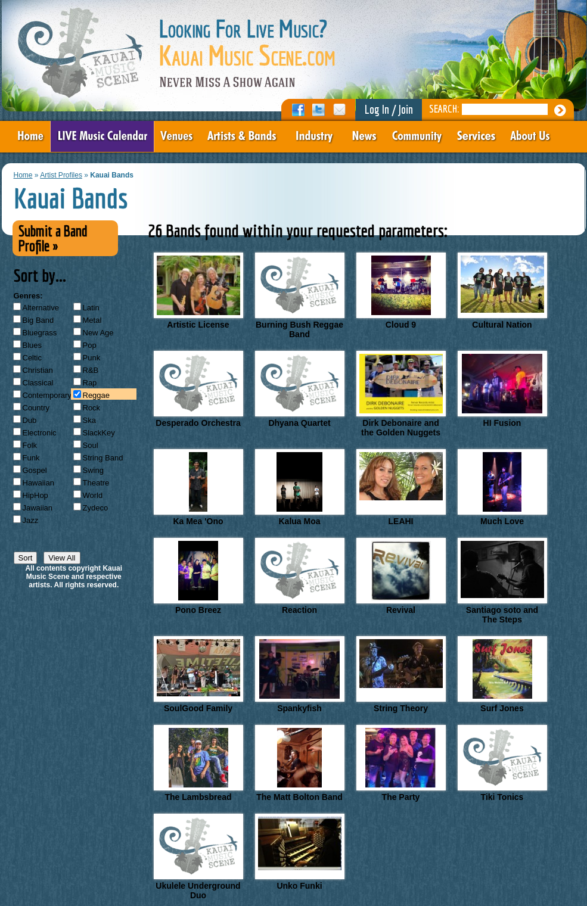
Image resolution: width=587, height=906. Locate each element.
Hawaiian (38, 482)
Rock (92, 407)
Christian (38, 370)
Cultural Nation (502, 291)
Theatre (96, 482)
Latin (91, 307)
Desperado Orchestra (198, 389)
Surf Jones (502, 674)
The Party (401, 763)
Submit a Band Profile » (53, 238)
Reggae (96, 395)
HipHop (35, 495)
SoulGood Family (198, 674)
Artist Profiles (61, 175)
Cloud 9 (401, 291)
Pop (90, 345)
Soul (90, 445)
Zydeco (95, 507)
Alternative (41, 307)
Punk (92, 357)
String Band (103, 457)
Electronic (40, 432)
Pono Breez (198, 576)
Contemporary (47, 395)
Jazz (31, 520)
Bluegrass (40, 332)
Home (23, 175)
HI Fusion (502, 389)
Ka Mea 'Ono (198, 487)
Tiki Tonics (502, 763)
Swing (93, 470)
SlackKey (99, 432)
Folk (30, 445)
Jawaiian (38, 507)
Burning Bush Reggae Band (299, 296)
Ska (89, 420)
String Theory (401, 674)
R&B (91, 370)
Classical (38, 382)
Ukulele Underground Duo (198, 857)
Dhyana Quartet (299, 389)
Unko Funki (299, 852)
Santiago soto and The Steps (502, 581)
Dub (30, 420)
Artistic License (198, 291)
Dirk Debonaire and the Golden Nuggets (401, 394)
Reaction (299, 576)
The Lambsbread (198, 763)
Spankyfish (299, 674)
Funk (31, 457)
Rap (90, 382)
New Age (98, 332)
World (93, 495)
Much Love (502, 487)
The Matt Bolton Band (299, 763)
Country (36, 407)
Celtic (32, 357)
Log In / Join (389, 109)
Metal (92, 320)
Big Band (38, 320)
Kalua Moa (299, 487)
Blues (32, 345)
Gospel (35, 470)
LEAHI (401, 487)
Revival (401, 576)
